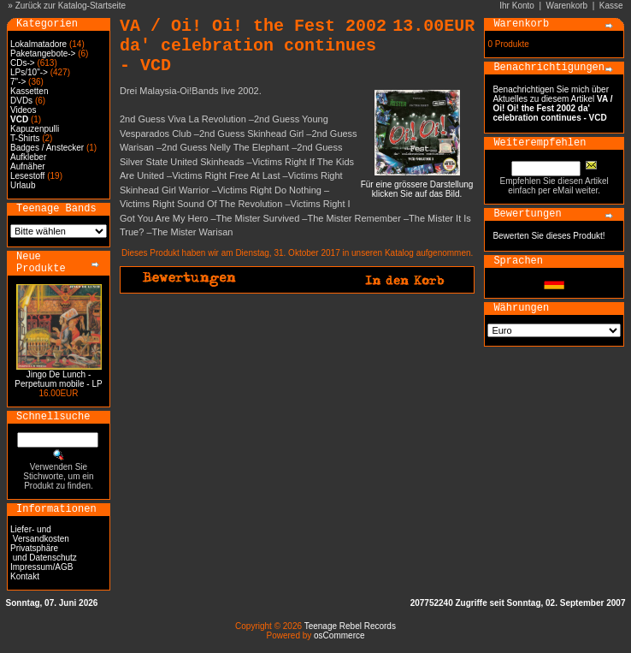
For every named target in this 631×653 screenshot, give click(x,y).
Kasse (611, 5)
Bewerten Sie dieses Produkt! (548, 235)
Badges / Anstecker (47, 147)
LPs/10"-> (29, 72)
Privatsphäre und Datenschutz (43, 552)
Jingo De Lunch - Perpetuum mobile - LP (58, 379)
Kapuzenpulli (34, 129)
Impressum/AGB (41, 567)
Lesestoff (27, 176)
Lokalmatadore (38, 44)
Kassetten (29, 91)
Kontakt (24, 576)
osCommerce (339, 635)
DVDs (21, 100)
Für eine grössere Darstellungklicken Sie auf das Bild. (417, 185)
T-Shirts (24, 138)
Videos (23, 110)
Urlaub (22, 185)
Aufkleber (28, 157)
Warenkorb (567, 5)
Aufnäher (27, 166)
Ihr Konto (516, 5)
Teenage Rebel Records (350, 626)
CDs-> (22, 63)
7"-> (18, 81)
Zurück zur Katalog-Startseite (71, 5)
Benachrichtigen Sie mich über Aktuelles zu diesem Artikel (552, 103)
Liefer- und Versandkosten (39, 534)
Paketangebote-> (42, 53)
